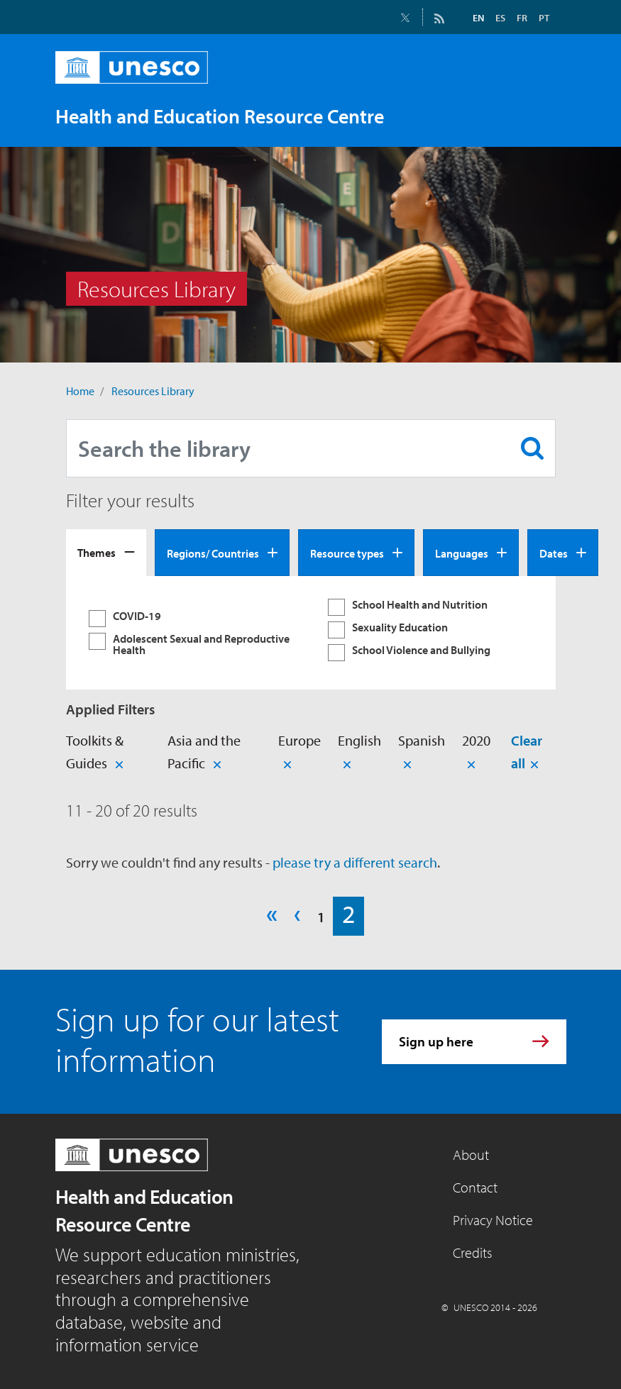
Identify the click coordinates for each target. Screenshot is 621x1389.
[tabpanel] (311, 633)
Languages (461, 553)
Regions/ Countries (213, 553)
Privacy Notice (493, 1220)
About (471, 1154)
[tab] (106, 552)
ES (500, 17)
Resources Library (152, 391)
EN (478, 17)
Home (80, 391)
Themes (96, 553)
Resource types (347, 553)
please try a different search (355, 862)
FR (522, 17)
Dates (553, 553)
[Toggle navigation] (540, 115)
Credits (472, 1252)
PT (544, 17)
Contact (475, 1187)
